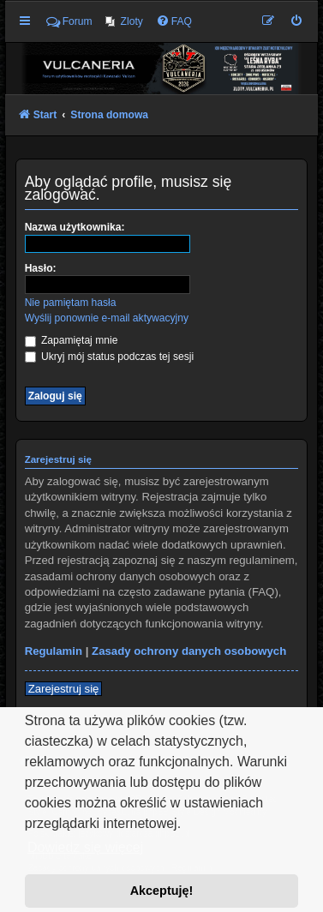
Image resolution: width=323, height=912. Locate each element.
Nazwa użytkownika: (75, 227)
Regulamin (53, 651)
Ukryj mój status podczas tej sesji (109, 357)
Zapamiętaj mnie (71, 340)
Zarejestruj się (63, 688)
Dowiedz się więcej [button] (85, 847)
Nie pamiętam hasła (71, 303)
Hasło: (41, 268)
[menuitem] (124, 21)
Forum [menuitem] (69, 21)
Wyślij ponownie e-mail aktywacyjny (106, 318)
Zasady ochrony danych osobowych (189, 651)
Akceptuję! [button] (162, 890)
